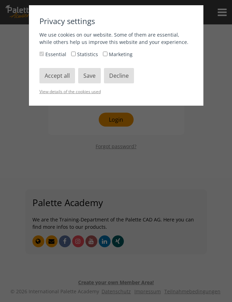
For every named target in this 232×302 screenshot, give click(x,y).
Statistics (85, 54)
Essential (53, 54)
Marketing (118, 54)
